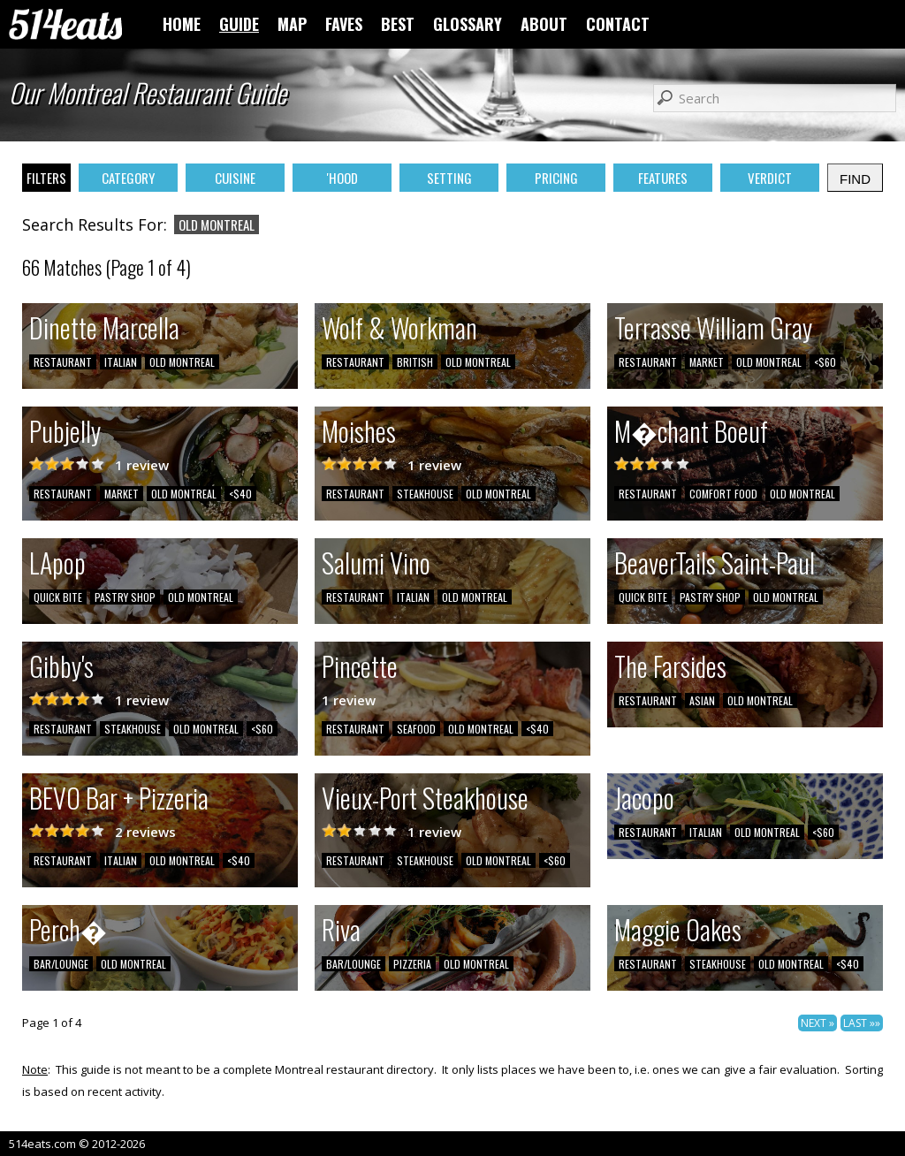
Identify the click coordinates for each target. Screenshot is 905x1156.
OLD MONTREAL (182, 361)
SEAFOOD (416, 728)
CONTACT (618, 23)
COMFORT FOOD (723, 493)
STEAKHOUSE (425, 493)
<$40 (240, 493)
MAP (292, 23)
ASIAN (702, 700)
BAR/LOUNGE (61, 963)
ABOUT (544, 23)
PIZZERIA (412, 963)
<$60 (825, 361)
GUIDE (239, 23)
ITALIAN (120, 361)
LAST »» (861, 1023)
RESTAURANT (63, 361)
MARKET (706, 361)
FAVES (343, 23)
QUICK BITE (58, 597)
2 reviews (145, 831)
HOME (182, 23)
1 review (142, 465)
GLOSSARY (467, 23)
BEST (397, 23)
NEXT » (817, 1023)
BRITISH (415, 361)
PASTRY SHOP (125, 597)
